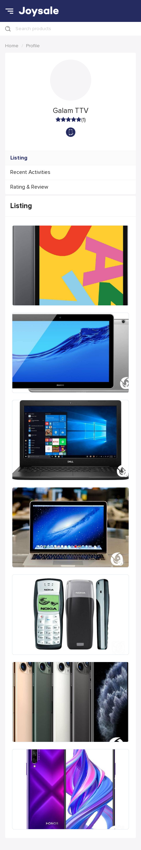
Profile (33, 46)
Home (12, 46)
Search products (33, 28)
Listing (18, 158)
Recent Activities (30, 172)
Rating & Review (29, 187)
